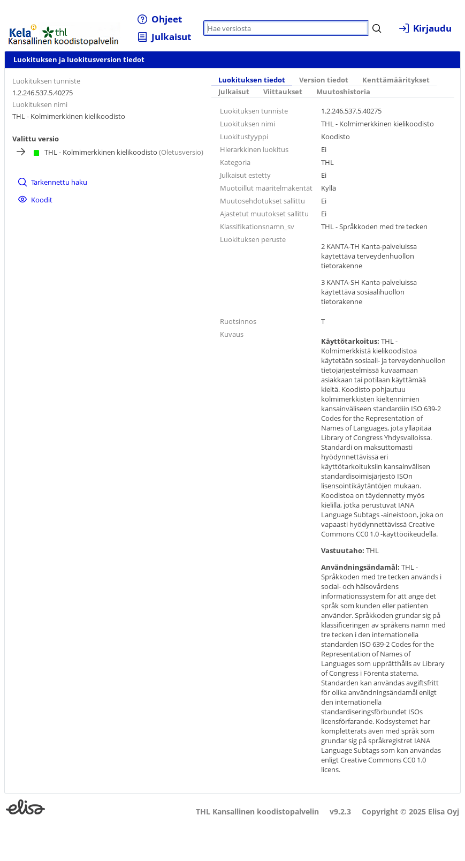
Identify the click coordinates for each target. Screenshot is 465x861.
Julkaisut (233, 91)
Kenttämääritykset (396, 80)
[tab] (251, 80)
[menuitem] (160, 19)
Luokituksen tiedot (251, 80)
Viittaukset (282, 91)
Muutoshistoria (343, 91)
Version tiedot (323, 80)
